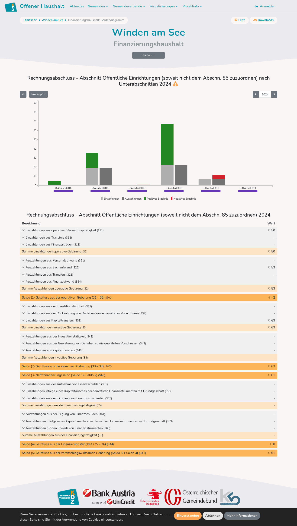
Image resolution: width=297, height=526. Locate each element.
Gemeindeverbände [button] (129, 6)
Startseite (30, 20)
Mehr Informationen (242, 515)
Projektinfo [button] (193, 6)
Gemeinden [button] (98, 6)
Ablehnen (212, 515)
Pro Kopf (37, 94)
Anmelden (265, 6)
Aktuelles (77, 6)
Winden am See (53, 20)
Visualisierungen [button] (164, 6)
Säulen (147, 55)
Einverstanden (188, 515)
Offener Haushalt (42, 7)
